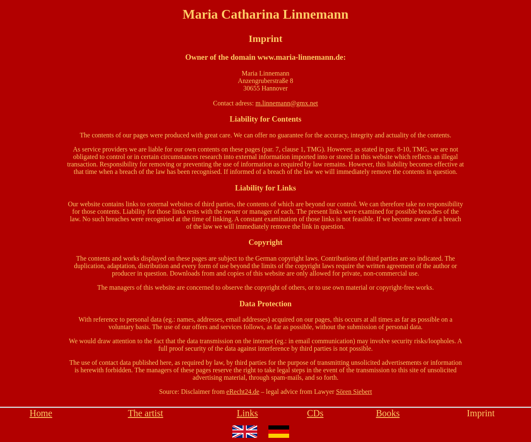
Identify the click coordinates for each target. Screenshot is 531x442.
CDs (315, 413)
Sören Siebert (354, 391)
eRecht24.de (243, 391)
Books (387, 413)
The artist (145, 413)
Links (247, 413)
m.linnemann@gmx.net (287, 103)
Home (40, 413)
